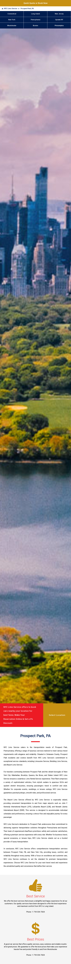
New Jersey (59, 14)
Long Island (35, 14)
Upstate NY (59, 20)
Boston (35, 26)
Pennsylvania (35, 20)
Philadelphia (59, 26)
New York (11, 20)
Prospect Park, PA (27, 9)
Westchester (11, 26)
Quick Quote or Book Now (36, 3)
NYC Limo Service (10, 9)
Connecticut (12, 14)
